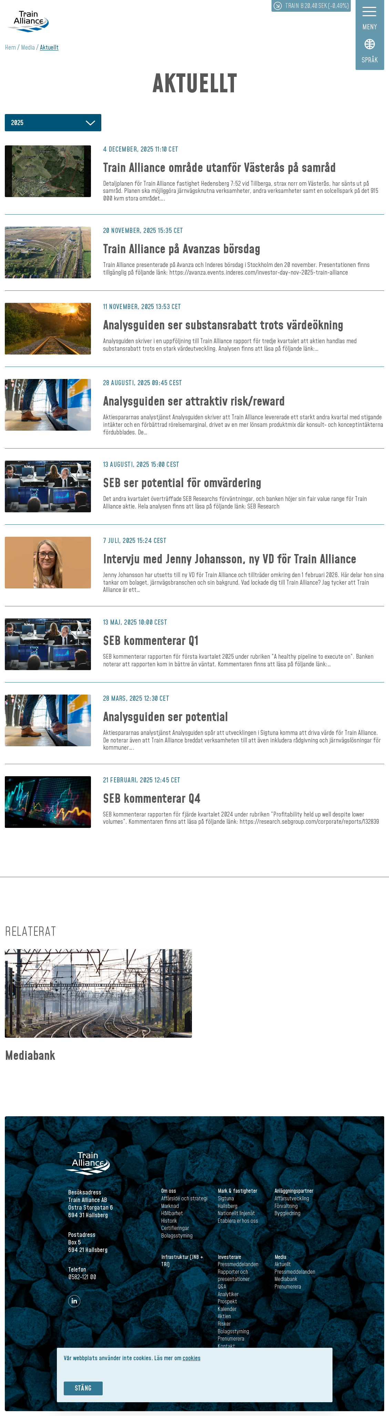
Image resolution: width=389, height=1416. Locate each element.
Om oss (168, 1191)
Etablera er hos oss (238, 1221)
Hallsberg (227, 1206)
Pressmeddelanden (238, 1264)
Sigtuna (226, 1198)
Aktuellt (49, 47)
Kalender (227, 1309)
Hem (10, 47)
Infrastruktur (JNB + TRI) (182, 1261)
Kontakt (226, 1346)
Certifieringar (175, 1228)
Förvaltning (286, 1206)
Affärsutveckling (292, 1198)
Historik (169, 1221)
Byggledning (287, 1213)
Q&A (222, 1287)
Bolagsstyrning (177, 1236)
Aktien (224, 1316)
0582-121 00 (82, 1277)
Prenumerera (231, 1339)
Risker (224, 1324)
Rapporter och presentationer (233, 1275)
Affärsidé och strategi (184, 1198)
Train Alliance (28, 21)
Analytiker (228, 1294)
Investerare (229, 1257)
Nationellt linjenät (236, 1213)
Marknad (170, 1206)
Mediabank (30, 1056)
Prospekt (227, 1301)
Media (28, 47)
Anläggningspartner (294, 1191)
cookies (192, 1358)
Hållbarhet (172, 1213)
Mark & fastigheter (237, 1191)
